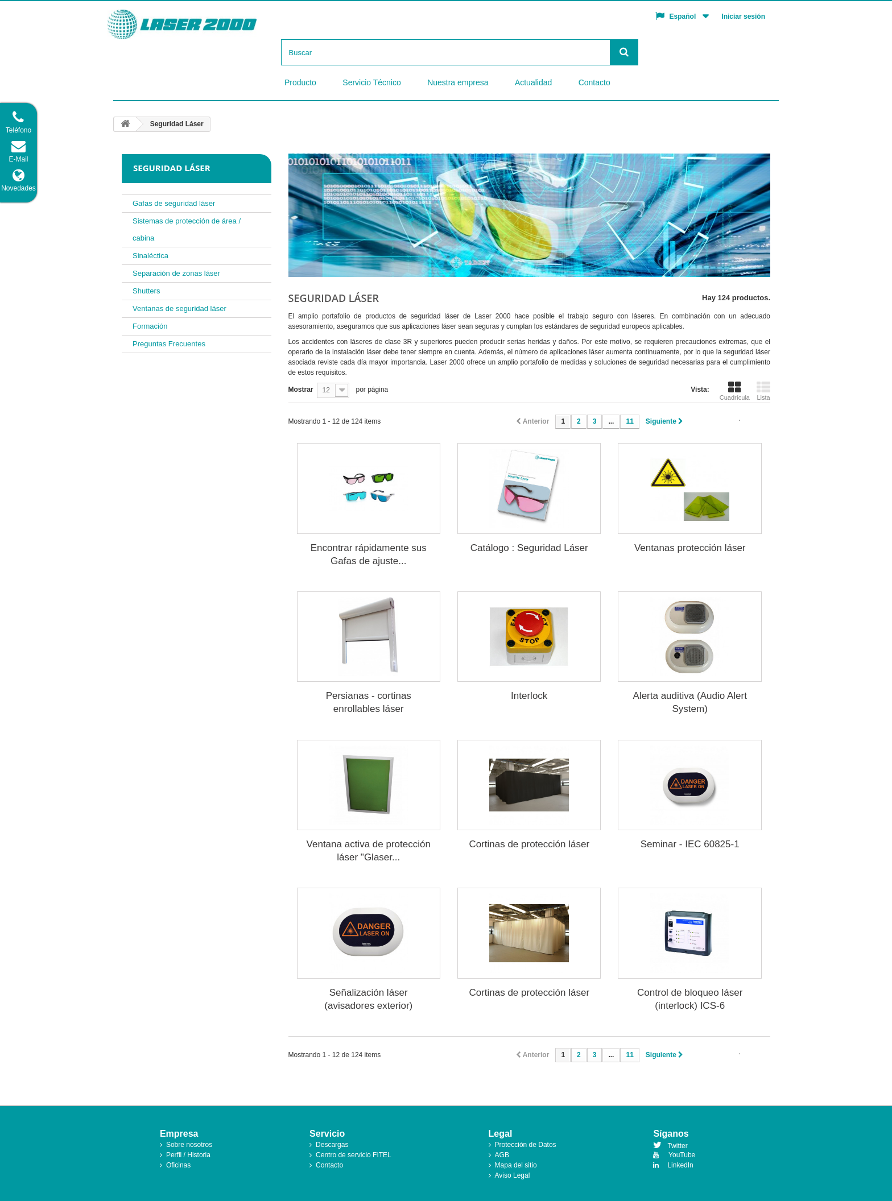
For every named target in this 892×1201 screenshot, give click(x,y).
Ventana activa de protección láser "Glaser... (369, 851)
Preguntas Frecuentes (169, 343)
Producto (300, 82)
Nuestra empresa (457, 82)
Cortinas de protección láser (529, 844)
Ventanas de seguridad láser (179, 308)
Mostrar (300, 390)
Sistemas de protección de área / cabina (187, 229)
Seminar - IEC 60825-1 (690, 844)
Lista (763, 390)
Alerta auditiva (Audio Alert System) (690, 702)
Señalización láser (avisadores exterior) (368, 999)
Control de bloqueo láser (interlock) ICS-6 (689, 999)
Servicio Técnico (371, 82)
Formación (150, 326)
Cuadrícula (735, 390)
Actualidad (533, 82)
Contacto (594, 82)
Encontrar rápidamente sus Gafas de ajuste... (369, 554)
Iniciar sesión (743, 16)
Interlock (529, 695)
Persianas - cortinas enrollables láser (368, 702)
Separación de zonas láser (176, 273)
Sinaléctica (150, 255)
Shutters (146, 291)
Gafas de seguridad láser (174, 203)
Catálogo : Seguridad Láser (529, 547)
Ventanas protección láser (690, 547)
